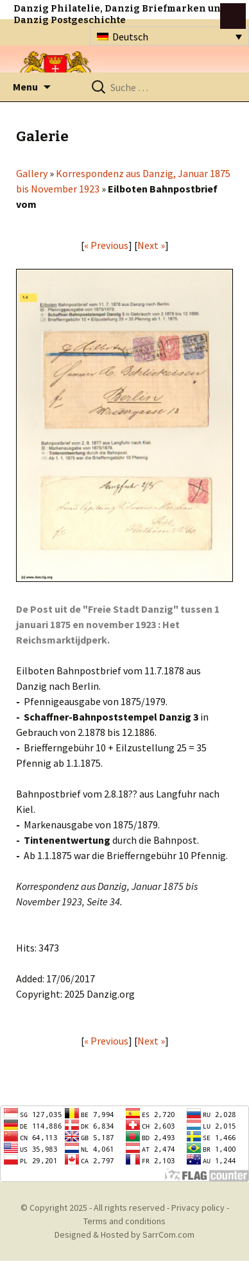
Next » (151, 245)
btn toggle (233, 16)
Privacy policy (198, 1207)
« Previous (106, 245)
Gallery (31, 173)
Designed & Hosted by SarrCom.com (124, 1234)
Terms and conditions (124, 1221)
